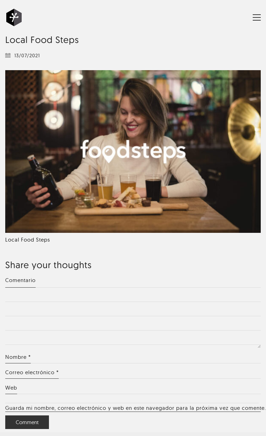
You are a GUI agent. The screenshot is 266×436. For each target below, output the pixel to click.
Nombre (18, 357)
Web (11, 387)
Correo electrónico (32, 372)
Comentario (20, 280)
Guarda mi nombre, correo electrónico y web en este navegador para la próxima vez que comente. (133, 408)
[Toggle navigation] (257, 17)
